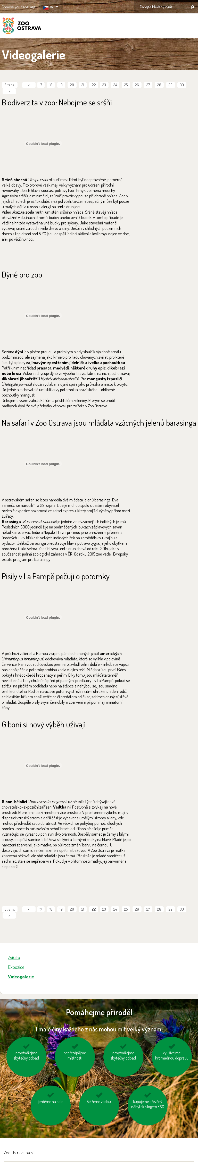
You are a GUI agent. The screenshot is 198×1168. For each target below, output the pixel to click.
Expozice (16, 967)
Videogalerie (21, 976)
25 (126, 84)
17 (41, 84)
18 (51, 84)
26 (137, 84)
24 (115, 84)
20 (72, 84)
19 (61, 84)
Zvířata (14, 957)
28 (159, 84)
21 (82, 84)
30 (182, 84)
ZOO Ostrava (22, 27)
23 (104, 84)
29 (170, 84)
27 (148, 84)
